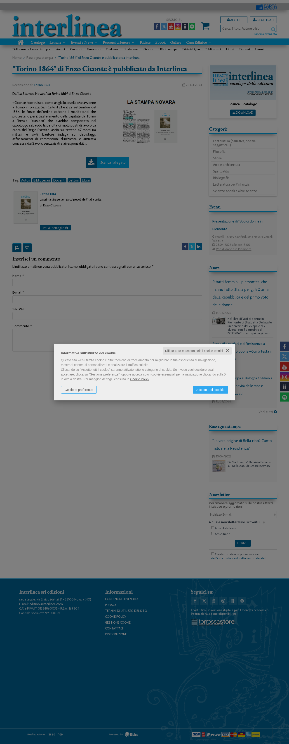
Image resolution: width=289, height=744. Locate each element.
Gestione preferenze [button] (79, 390)
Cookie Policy (139, 379)
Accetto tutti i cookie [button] (210, 390)
